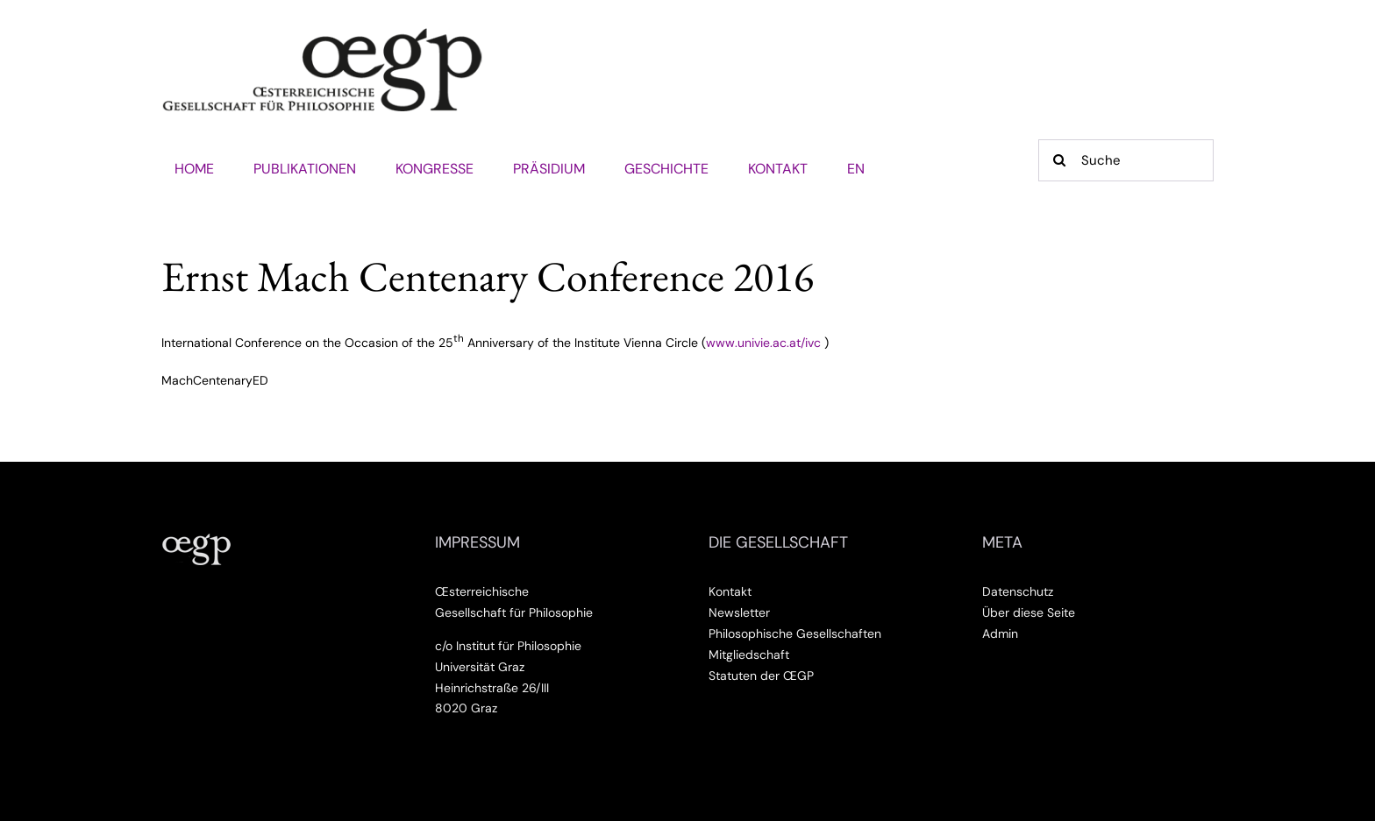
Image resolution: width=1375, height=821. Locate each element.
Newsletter (739, 612)
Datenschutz (1017, 591)
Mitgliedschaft (749, 654)
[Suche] (1126, 160)
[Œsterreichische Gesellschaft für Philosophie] (322, 34)
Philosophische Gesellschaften (795, 633)
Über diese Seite (1028, 612)
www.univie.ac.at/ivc (763, 342)
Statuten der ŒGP (761, 675)
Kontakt (730, 591)
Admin (1000, 633)
